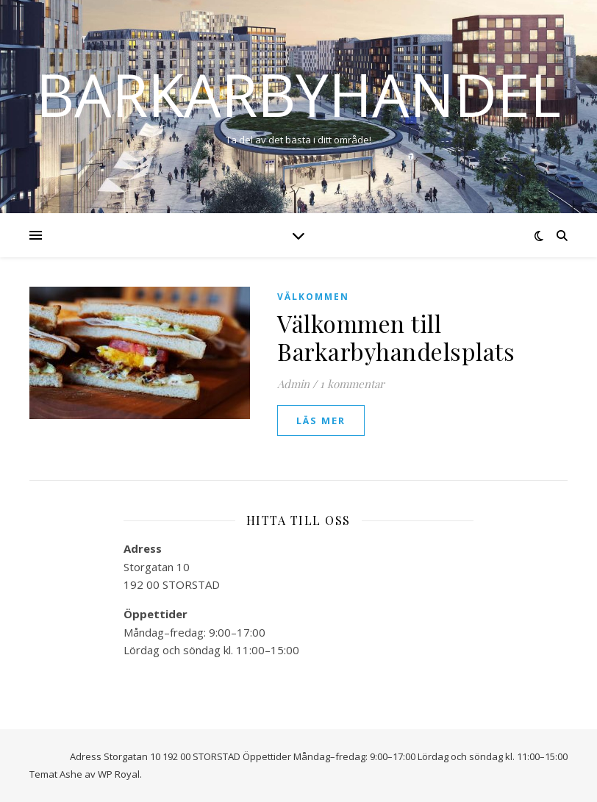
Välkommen (313, 296)
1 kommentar (352, 383)
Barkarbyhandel (298, 94)
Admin (293, 383)
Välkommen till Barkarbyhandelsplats (396, 337)
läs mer (321, 420)
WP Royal (119, 774)
